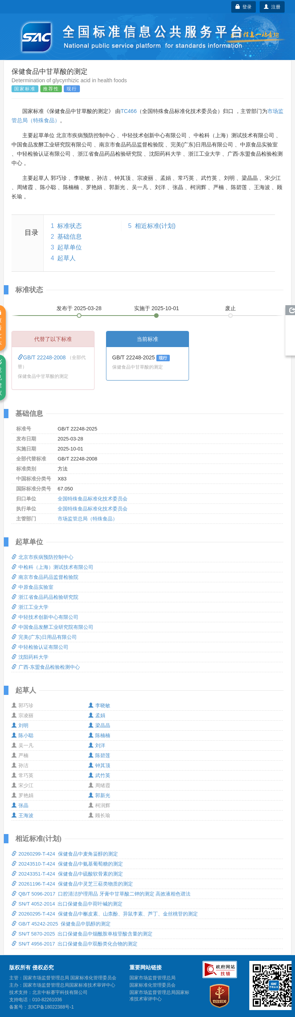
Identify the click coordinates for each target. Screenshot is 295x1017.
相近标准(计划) (155, 226)
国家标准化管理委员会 (152, 985)
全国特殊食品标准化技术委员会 (93, 499)
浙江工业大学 (30, 607)
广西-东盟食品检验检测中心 (46, 667)
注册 (272, 7)
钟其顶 (99, 765)
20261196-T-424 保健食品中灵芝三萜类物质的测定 (72, 884)
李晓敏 (99, 705)
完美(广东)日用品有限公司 (44, 637)
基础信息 (69, 236)
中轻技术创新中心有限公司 (45, 617)
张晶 (20, 805)
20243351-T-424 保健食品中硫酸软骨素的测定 (67, 874)
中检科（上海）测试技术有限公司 (52, 567)
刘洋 (96, 745)
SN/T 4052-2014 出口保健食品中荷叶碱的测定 (67, 904)
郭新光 (99, 795)
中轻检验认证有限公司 (40, 647)
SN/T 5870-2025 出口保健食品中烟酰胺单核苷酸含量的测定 (82, 934)
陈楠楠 (99, 735)
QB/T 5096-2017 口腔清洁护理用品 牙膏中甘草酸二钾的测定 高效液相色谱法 (101, 894)
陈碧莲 (99, 755)
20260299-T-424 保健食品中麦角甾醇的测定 (65, 854)
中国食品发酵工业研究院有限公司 (52, 627)
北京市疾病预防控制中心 (42, 557)
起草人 (66, 258)
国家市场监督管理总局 (152, 977)
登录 (243, 7)
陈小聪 (22, 735)
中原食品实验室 (32, 587)
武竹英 (99, 775)
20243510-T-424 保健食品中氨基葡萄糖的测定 (67, 864)
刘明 (20, 725)
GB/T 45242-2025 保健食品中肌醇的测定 (61, 924)
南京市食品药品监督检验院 (45, 577)
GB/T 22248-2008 (42, 357)
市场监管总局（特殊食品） (88, 519)
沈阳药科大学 (30, 657)
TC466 (129, 111)
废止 (230, 308)
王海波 (22, 815)
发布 (79, 308)
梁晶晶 (99, 725)
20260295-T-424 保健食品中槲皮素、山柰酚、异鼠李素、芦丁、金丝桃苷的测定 (105, 914)
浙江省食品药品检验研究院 (45, 597)
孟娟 (96, 715)
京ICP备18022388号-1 (51, 1007)
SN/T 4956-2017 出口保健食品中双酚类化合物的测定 (75, 944)
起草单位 (69, 247)
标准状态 (69, 226)
